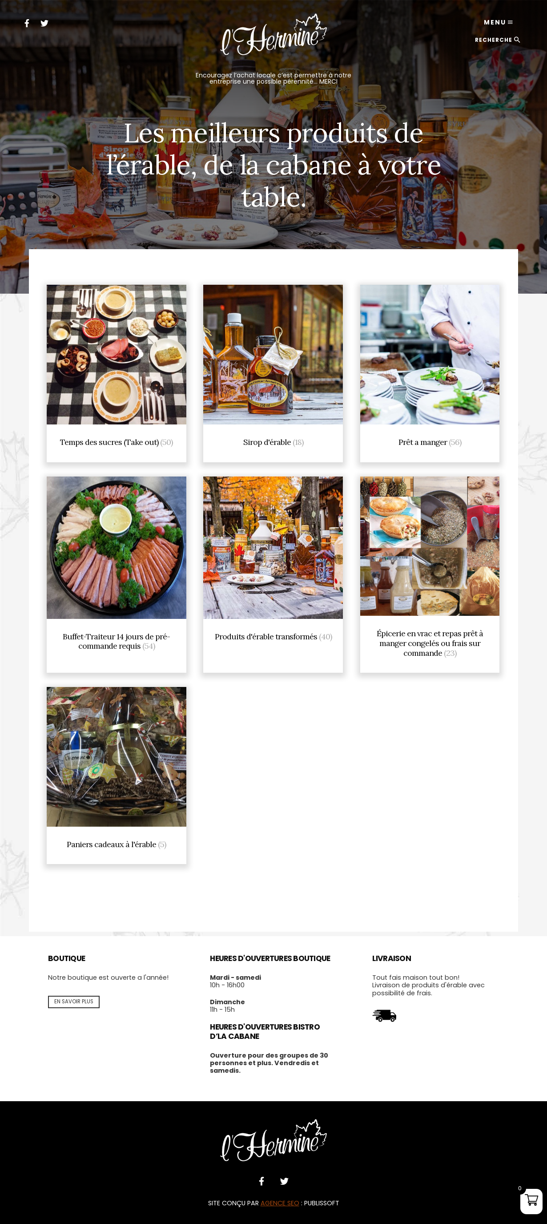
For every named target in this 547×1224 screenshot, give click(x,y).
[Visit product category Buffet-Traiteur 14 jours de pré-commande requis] (116, 572)
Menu (495, 22)
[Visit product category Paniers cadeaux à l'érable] (116, 773)
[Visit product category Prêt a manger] (430, 371)
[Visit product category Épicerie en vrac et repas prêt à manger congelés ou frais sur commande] (430, 572)
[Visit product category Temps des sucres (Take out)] (116, 371)
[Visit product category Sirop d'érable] (273, 371)
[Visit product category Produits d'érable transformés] (273, 572)
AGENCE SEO (280, 1203)
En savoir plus (73, 1001)
